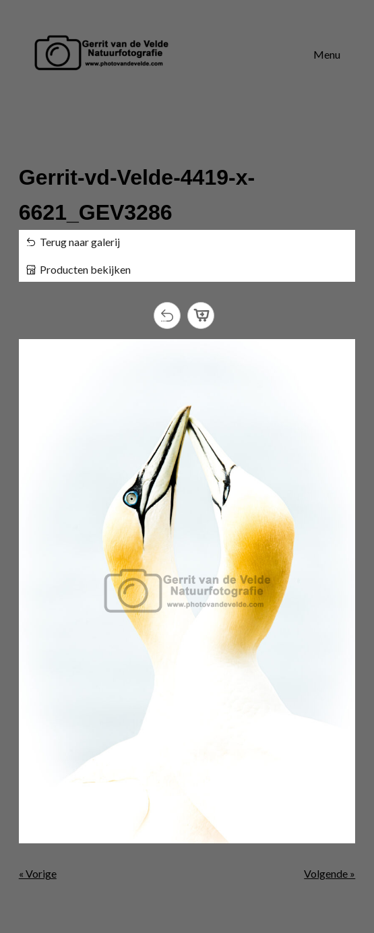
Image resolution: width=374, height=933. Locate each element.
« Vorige (38, 873)
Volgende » (329, 873)
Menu (326, 54)
